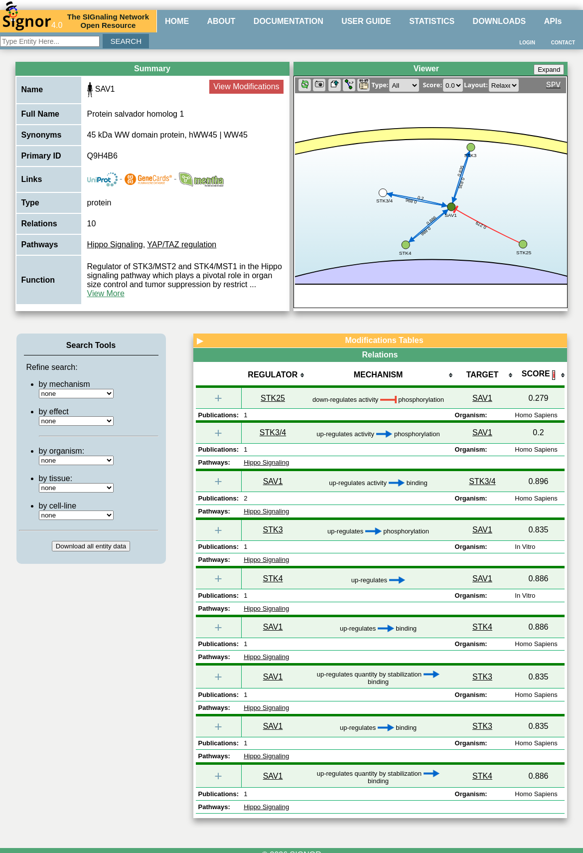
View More (106, 293)
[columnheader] (272, 375)
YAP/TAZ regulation (181, 244)
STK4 (273, 578)
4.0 (32, 21)
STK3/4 (273, 432)
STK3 (273, 529)
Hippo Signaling (115, 244)
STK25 (273, 398)
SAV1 (482, 398)
